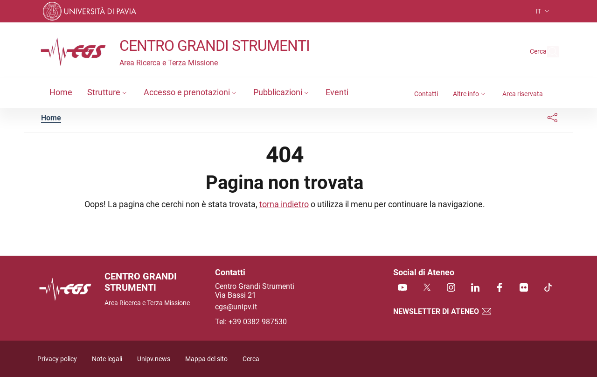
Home (51, 117)
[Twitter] (426, 288)
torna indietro (284, 204)
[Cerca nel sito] (547, 52)
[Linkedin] (475, 288)
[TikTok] (548, 288)
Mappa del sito (206, 359)
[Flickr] (523, 288)
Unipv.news (153, 359)
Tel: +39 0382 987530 (251, 321)
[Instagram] (451, 288)
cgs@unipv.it (236, 306)
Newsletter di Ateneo (442, 311)
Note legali (107, 359)
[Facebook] (499, 288)
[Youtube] (402, 288)
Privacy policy (57, 359)
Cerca (251, 359)
